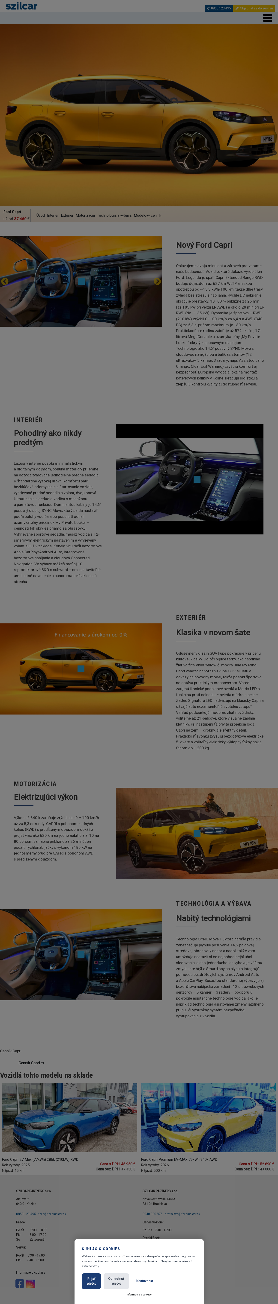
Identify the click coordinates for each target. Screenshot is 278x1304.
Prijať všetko (100, 1283)
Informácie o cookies (139, 1294)
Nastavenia (178, 1283)
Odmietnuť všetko (139, 1283)
